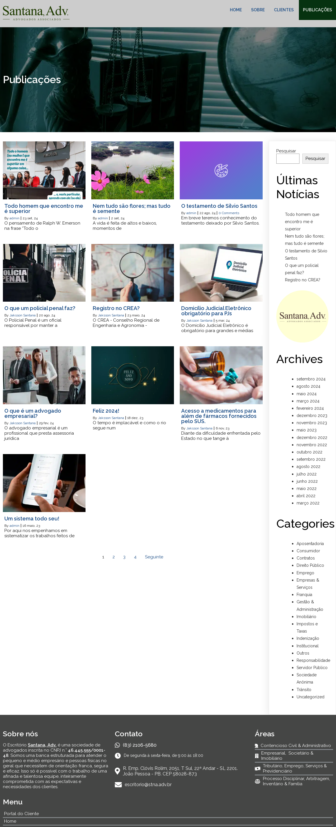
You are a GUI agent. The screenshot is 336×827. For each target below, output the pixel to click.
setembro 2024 (311, 379)
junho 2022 (307, 481)
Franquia (304, 594)
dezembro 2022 (312, 437)
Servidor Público (312, 667)
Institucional (308, 646)
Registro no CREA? (302, 280)
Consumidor (308, 551)
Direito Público (310, 565)
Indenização (308, 638)
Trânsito (304, 689)
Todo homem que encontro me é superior (302, 221)
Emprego (305, 573)
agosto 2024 (308, 386)
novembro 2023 (312, 422)
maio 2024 (307, 393)
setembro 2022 (311, 459)
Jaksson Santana (23, 315)
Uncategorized (310, 697)
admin (14, 218)
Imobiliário (306, 616)
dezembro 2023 (312, 415)
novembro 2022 (312, 444)
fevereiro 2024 (310, 408)
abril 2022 (306, 495)
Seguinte (154, 557)
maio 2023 (307, 430)
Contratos (306, 558)
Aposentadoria (310, 543)
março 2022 (308, 503)
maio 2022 (307, 488)
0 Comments (229, 213)
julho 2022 (307, 474)
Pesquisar (286, 151)
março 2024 (308, 401)
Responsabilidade (313, 660)
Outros (303, 653)
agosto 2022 (308, 466)
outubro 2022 (309, 452)
